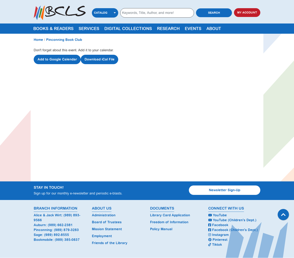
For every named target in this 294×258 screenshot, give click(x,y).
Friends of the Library (109, 243)
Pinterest (217, 240)
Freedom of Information (169, 222)
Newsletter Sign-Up (224, 190)
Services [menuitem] (89, 28)
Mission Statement (107, 229)
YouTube (217, 215)
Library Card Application (170, 215)
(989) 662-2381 (60, 225)
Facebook (218, 225)
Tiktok (215, 245)
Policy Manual (161, 229)
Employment (102, 236)
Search (214, 13)
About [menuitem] (213, 28)
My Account (247, 12)
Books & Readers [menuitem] (53, 28)
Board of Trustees (107, 222)
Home (38, 40)
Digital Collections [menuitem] (128, 28)
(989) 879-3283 (66, 230)
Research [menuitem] (168, 28)
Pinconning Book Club (64, 40)
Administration (104, 215)
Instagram (218, 235)
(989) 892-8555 (56, 235)
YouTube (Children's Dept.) (232, 220)
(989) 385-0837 (67, 240)
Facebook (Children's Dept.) (233, 230)
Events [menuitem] (193, 28)
